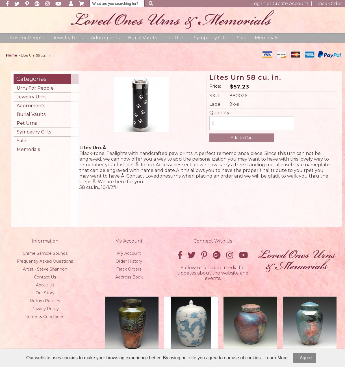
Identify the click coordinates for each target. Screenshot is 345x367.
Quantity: (219, 112)
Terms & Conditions (45, 316)
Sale (241, 37)
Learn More (276, 357)
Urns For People (25, 37)
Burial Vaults (142, 37)
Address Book (129, 277)
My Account (129, 253)
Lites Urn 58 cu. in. (245, 77)
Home (11, 55)
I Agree (305, 357)
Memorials (266, 37)
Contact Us (45, 277)
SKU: (214, 95)
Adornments (105, 37)
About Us (45, 285)
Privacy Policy (45, 308)
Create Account (291, 3)
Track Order (328, 3)
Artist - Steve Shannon (45, 269)
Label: (216, 104)
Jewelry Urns (68, 37)
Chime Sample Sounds (45, 253)
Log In (258, 3)
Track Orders (129, 269)
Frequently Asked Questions (45, 261)
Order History (129, 261)
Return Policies (45, 300)
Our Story (45, 292)
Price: (215, 86)
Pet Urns (175, 37)
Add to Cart (242, 137)
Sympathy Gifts (211, 37)
